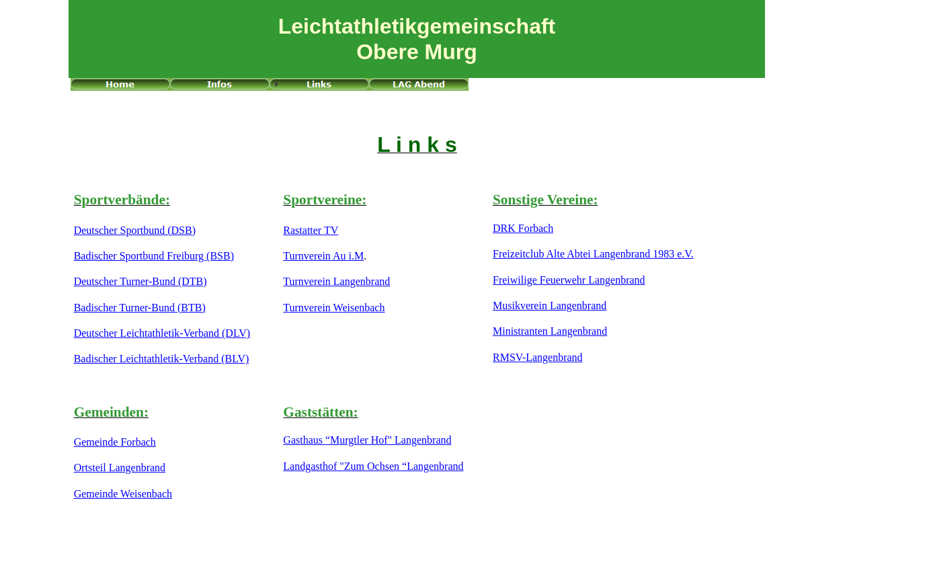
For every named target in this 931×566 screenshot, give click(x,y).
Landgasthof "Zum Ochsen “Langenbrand (373, 466)
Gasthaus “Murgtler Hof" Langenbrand (367, 440)
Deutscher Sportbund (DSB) (135, 230)
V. (689, 253)
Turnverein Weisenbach (333, 307)
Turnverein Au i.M (323, 255)
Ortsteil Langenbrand (119, 467)
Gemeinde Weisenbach (123, 493)
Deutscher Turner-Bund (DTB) (140, 281)
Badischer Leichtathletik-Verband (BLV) (161, 358)
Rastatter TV (310, 230)
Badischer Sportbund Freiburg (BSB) (154, 255)
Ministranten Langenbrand (550, 331)
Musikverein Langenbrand (549, 305)
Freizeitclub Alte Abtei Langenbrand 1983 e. (588, 253)
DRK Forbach (523, 228)
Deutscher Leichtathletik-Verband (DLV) (162, 333)
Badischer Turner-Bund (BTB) (140, 307)
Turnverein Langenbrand (336, 281)
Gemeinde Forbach (115, 442)
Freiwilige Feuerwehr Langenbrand (569, 280)
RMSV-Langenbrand (538, 357)
